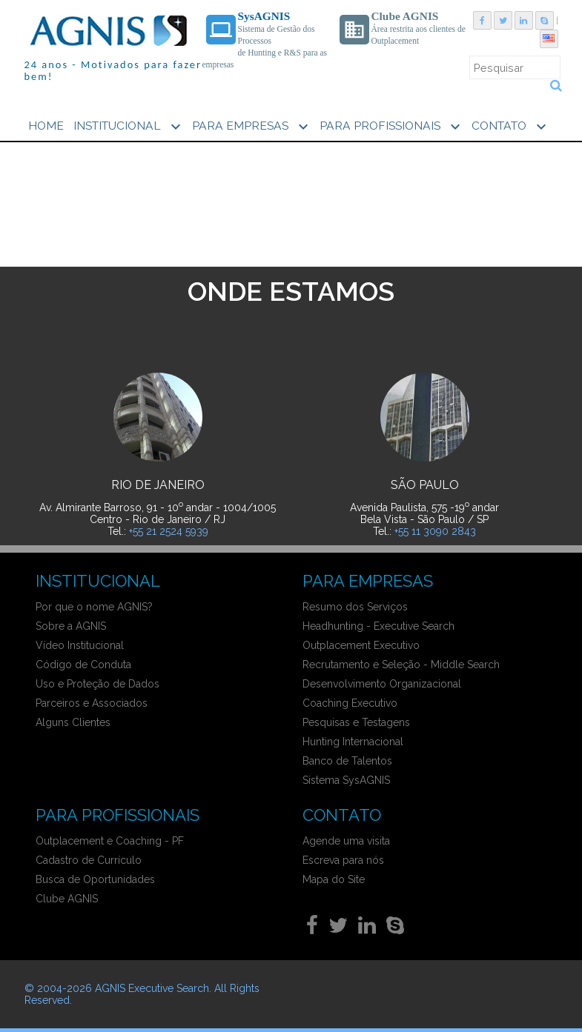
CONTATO (511, 127)
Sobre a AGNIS (71, 626)
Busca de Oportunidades (95, 879)
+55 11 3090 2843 (435, 531)
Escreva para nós (343, 860)
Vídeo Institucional (80, 645)
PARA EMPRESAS (252, 127)
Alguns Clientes (73, 722)
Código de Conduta (83, 664)
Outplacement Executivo (361, 645)
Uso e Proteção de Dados (97, 684)
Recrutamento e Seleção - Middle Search (401, 664)
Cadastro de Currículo (89, 860)
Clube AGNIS (67, 899)
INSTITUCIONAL (129, 127)
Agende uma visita (346, 841)
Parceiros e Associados (92, 703)
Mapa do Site (333, 879)
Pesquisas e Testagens (356, 722)
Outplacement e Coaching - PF (110, 841)
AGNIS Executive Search (152, 988)
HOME (46, 126)
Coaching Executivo (349, 703)
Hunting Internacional (352, 742)
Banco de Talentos (347, 761)
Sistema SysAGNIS (346, 780)
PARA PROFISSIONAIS (392, 127)
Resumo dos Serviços (355, 607)
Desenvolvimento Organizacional (381, 684)
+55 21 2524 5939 (168, 531)
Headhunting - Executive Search (378, 626)
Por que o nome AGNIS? (94, 607)
